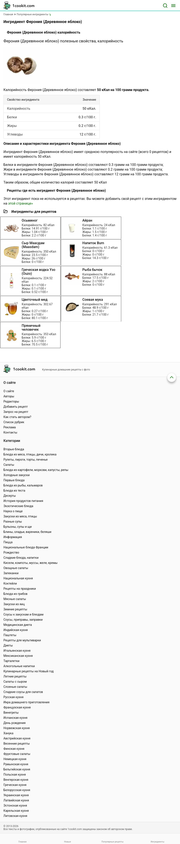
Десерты (9, 495)
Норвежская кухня (16, 728)
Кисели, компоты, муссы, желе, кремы (30, 563)
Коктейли (10, 583)
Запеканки (10, 573)
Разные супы (12, 521)
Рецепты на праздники (19, 588)
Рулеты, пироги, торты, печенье (25, 459)
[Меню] (173, 5)
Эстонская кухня (15, 805)
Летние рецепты (15, 676)
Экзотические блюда (18, 506)
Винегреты (11, 712)
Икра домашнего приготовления (26, 702)
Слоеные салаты (15, 686)
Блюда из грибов (15, 594)
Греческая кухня (14, 785)
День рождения (14, 723)
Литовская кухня (15, 816)
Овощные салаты (15, 568)
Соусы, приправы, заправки (23, 619)
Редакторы (11, 401)
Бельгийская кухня (16, 769)
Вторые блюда (13, 449)
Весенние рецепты (16, 743)
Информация (12, 537)
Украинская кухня (16, 795)
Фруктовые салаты (16, 754)
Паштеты (9, 635)
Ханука (8, 733)
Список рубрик (13, 422)
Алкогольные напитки (19, 666)
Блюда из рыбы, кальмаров (23, 485)
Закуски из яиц (14, 604)
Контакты (10, 432)
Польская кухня (14, 774)
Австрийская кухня (16, 738)
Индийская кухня (15, 630)
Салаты (8, 464)
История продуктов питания (23, 501)
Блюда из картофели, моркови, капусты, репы (35, 470)
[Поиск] (165, 5)
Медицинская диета (17, 624)
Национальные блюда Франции (25, 547)
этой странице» (20, 203)
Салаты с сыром (15, 681)
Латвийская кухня (16, 800)
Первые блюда (13, 480)
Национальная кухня (18, 578)
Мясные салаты (14, 599)
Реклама (9, 427)
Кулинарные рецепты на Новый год (28, 671)
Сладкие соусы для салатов (23, 692)
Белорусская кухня (16, 790)
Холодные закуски (16, 475)
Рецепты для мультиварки (22, 640)
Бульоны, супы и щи (17, 526)
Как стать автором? (17, 417)
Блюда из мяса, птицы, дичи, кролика (29, 454)
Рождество (11, 552)
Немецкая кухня (14, 759)
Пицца (7, 542)
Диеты (8, 645)
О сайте (8, 391)
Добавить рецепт (15, 406)
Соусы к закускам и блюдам (23, 614)
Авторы (8, 396)
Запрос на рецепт (15, 412)
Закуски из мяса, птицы (20, 516)
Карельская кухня (16, 810)
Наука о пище (13, 511)
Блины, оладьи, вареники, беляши (27, 532)
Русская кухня (13, 697)
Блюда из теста (14, 490)
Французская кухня (17, 707)
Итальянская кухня (16, 650)
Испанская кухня (15, 717)
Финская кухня (13, 748)
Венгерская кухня (15, 779)
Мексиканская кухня (18, 655)
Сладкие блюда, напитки (21, 557)
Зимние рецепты (15, 609)
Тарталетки (11, 661)
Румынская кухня (15, 764)
